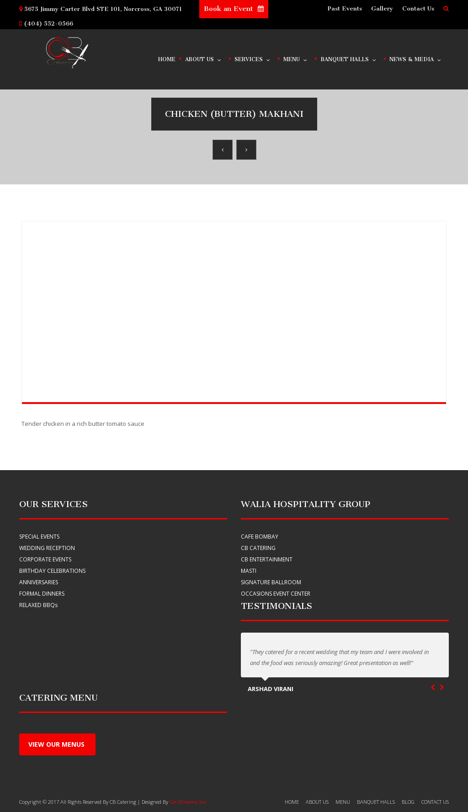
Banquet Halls (349, 57)
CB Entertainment (266, 559)
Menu (295, 57)
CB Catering (258, 548)
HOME (292, 801)
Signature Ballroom (271, 582)
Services (252, 57)
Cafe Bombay (259, 536)
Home (167, 59)
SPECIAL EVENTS (39, 536)
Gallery (382, 8)
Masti (248, 571)
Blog (408, 801)
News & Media (415, 57)
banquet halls (376, 801)
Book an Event (234, 9)
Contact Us (418, 8)
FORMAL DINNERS (41, 593)
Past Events (345, 8)
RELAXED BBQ (38, 605)
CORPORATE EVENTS (45, 559)
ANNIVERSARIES (38, 582)
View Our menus (57, 744)
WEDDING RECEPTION (47, 548)
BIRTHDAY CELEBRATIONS (52, 571)
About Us (203, 57)
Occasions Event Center (275, 593)
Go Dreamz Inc (188, 801)
